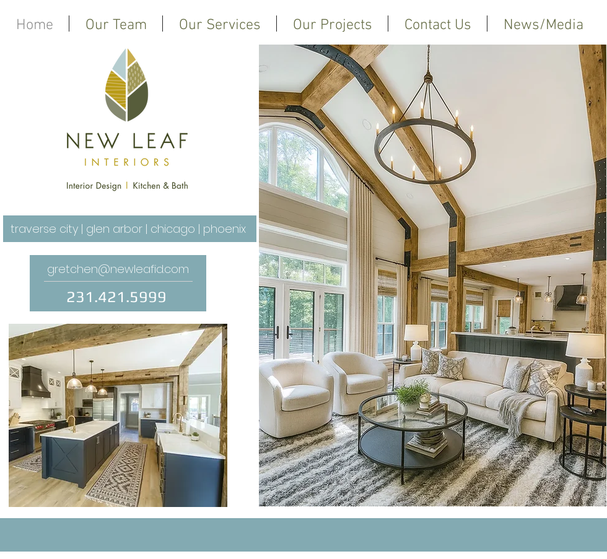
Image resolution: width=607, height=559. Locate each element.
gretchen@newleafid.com (118, 269)
